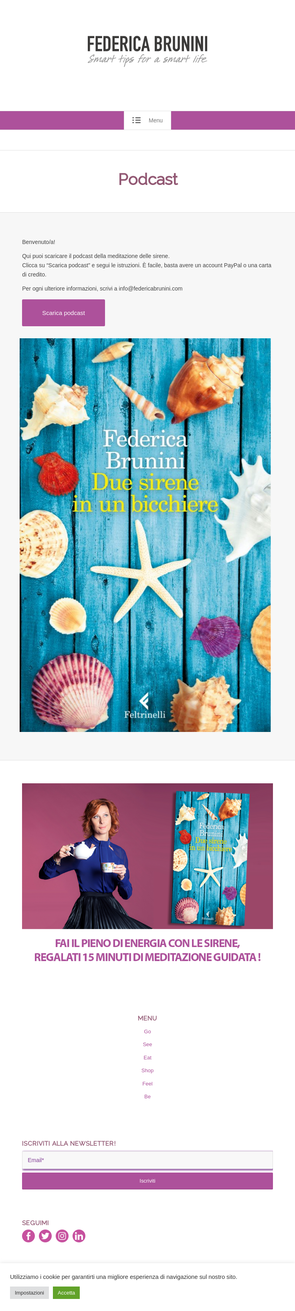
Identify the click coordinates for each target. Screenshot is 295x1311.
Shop (147, 1070)
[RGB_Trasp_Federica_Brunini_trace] (147, 51)
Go (147, 1031)
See (147, 1044)
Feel (147, 1084)
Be (147, 1097)
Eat (147, 1058)
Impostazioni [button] (29, 1293)
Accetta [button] (66, 1293)
